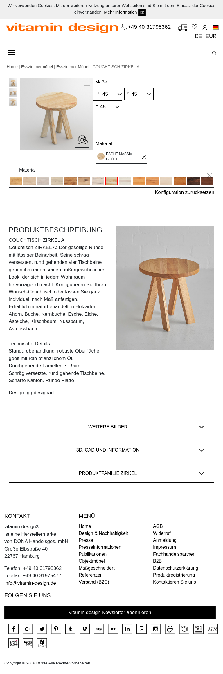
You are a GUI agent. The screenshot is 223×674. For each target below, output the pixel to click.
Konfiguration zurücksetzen (184, 192)
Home (12, 66)
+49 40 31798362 (150, 27)
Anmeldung (165, 540)
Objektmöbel (92, 561)
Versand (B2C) (94, 581)
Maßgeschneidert (97, 568)
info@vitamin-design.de (30, 583)
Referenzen (91, 575)
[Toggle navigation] (12, 53)
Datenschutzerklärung (175, 568)
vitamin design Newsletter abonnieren (110, 612)
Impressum (164, 547)
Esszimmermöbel (37, 66)
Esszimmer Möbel (72, 66)
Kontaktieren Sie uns (174, 581)
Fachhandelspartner (173, 554)
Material (104, 143)
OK (142, 12)
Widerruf (161, 533)
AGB (158, 526)
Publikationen (93, 554)
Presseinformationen (100, 547)
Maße (101, 81)
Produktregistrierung (174, 575)
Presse (86, 540)
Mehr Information (120, 12)
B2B (157, 561)
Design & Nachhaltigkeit (103, 533)
